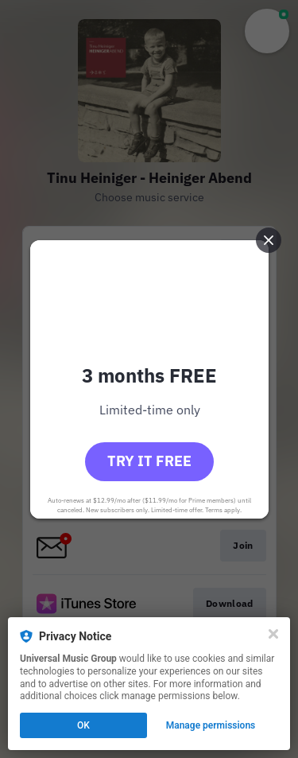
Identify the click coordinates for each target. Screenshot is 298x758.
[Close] (273, 634)
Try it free (149, 461)
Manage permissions (211, 725)
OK (83, 725)
